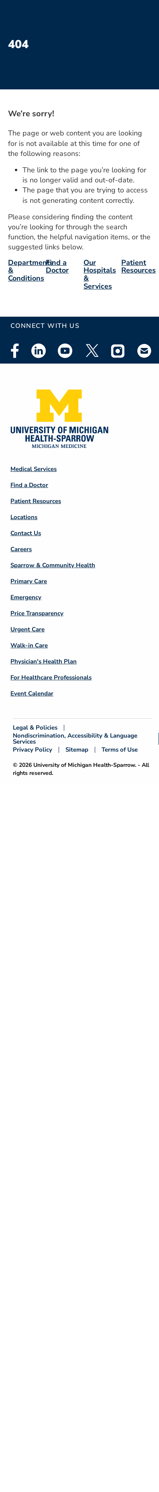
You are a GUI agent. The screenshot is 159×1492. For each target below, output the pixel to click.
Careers (21, 549)
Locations (23, 517)
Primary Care (28, 581)
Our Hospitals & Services (100, 274)
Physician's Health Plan (43, 661)
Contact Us (25, 533)
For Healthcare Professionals (51, 677)
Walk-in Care (29, 645)
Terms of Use (120, 750)
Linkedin (38, 351)
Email (144, 350)
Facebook (14, 351)
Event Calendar (31, 693)
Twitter (91, 351)
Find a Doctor (57, 266)
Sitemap (76, 750)
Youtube (65, 351)
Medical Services (33, 469)
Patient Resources (138, 266)
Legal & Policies (35, 728)
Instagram (118, 351)
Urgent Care (27, 629)
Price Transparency (36, 613)
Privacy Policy (32, 750)
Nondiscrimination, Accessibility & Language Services (75, 739)
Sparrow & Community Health (52, 565)
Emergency (25, 597)
